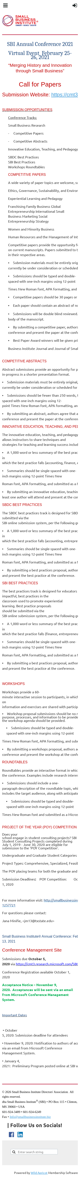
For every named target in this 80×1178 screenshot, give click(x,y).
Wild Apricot (39, 1173)
